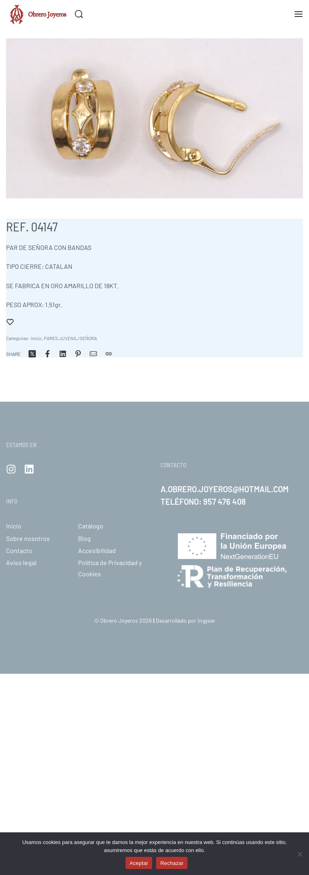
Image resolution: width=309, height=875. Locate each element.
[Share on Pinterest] (78, 353)
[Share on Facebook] (47, 353)
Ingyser (206, 620)
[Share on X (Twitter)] (32, 353)
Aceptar (139, 863)
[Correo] (93, 353)
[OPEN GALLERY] (154, 118)
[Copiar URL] (108, 353)
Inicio (36, 338)
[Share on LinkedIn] (62, 353)
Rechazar (171, 863)
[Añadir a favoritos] (10, 322)
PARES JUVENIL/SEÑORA (70, 338)
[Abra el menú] (298, 14)
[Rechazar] (300, 853)
